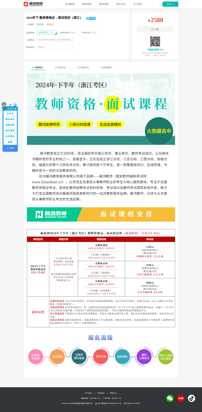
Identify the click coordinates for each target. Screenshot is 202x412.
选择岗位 (41, 47)
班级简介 (37, 67)
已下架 (155, 29)
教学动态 (121, 4)
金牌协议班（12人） (47, 33)
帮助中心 (113, 393)
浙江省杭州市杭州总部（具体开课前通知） (55, 40)
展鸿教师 (70, 4)
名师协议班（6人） (89, 33)
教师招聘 (104, 4)
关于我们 (138, 4)
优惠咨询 (83, 67)
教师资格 (87, 4)
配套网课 (105, 67)
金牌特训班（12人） (68, 33)
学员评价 (60, 67)
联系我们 (101, 393)
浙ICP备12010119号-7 (132, 403)
